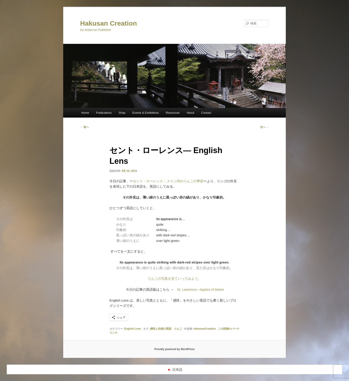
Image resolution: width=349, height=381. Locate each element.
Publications (104, 112)
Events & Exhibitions (145, 112)
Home (85, 112)
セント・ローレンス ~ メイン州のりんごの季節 (168, 181)
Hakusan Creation (108, 23)
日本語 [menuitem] (177, 369)
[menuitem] (175, 369)
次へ (264, 127)
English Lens (132, 328)
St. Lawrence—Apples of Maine (200, 289)
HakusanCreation (205, 328)
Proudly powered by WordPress (174, 349)
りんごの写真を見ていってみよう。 (174, 278)
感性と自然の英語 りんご (166, 328)
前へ (84, 127)
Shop (122, 112)
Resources (173, 112)
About (190, 112)
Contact (206, 112)
